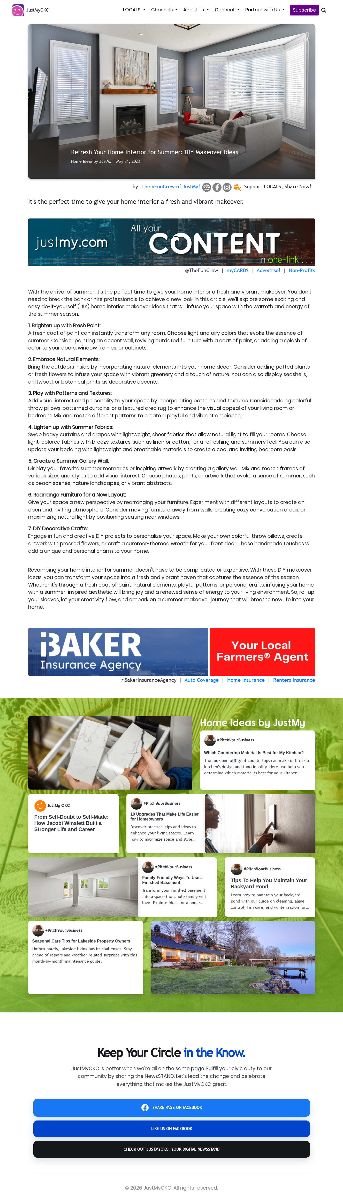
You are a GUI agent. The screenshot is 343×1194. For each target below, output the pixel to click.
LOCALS (132, 9)
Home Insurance (246, 680)
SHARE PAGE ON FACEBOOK (171, 1109)
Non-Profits (302, 270)
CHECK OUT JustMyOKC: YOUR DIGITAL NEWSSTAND (172, 1160)
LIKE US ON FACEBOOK (171, 1134)
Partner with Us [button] (263, 9)
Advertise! (268, 270)
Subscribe (304, 10)
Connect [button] (225, 9)
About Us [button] (194, 9)
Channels (162, 9)
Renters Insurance (294, 680)
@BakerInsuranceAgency (148, 680)
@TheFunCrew (201, 270)
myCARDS (238, 270)
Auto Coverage (202, 680)
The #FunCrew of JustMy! (170, 186)
